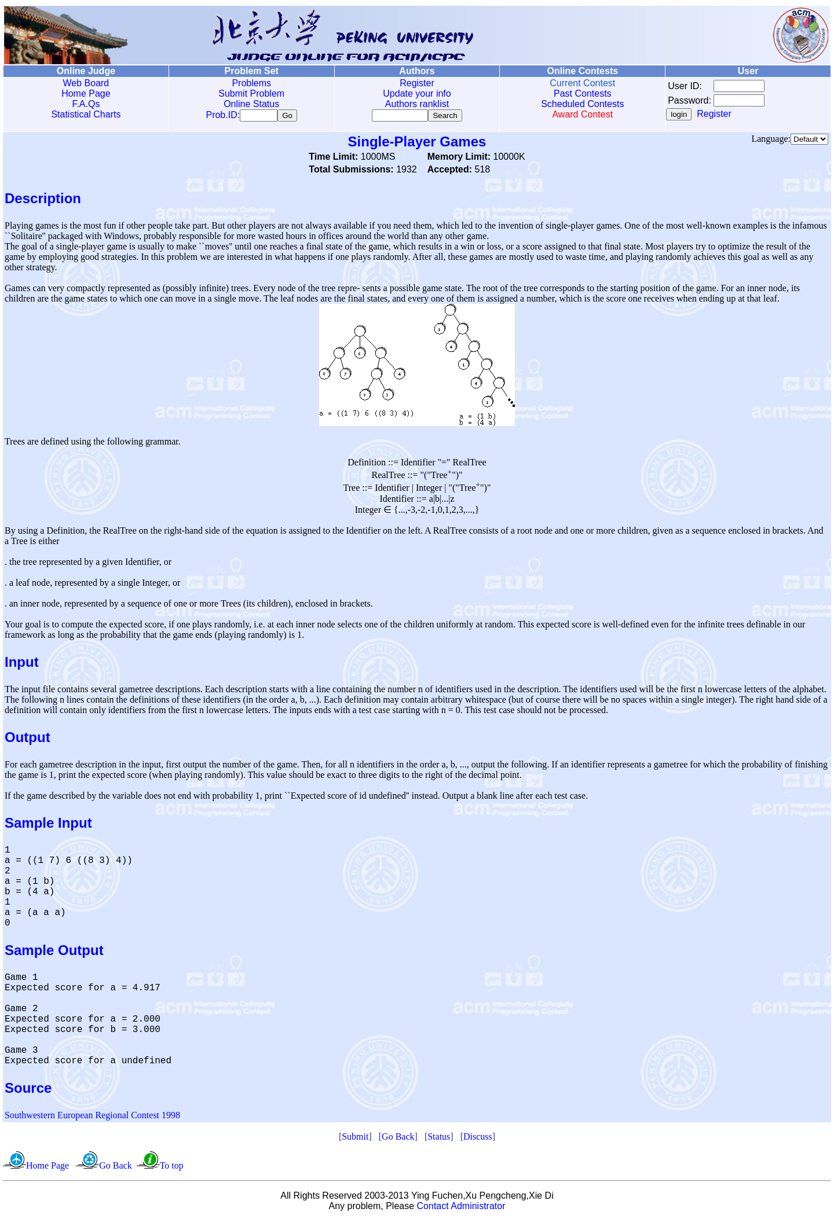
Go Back (398, 1139)
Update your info (417, 93)
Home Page (86, 93)
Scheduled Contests (582, 104)
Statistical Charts (85, 114)
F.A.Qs (86, 104)
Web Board (86, 83)
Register (417, 83)
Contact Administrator (461, 1208)
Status (438, 1139)
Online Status (251, 104)
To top (172, 1168)
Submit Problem (251, 93)
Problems (251, 83)
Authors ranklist (417, 104)
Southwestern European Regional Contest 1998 (92, 1117)
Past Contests (583, 93)
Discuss (477, 1139)
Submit (355, 1139)
